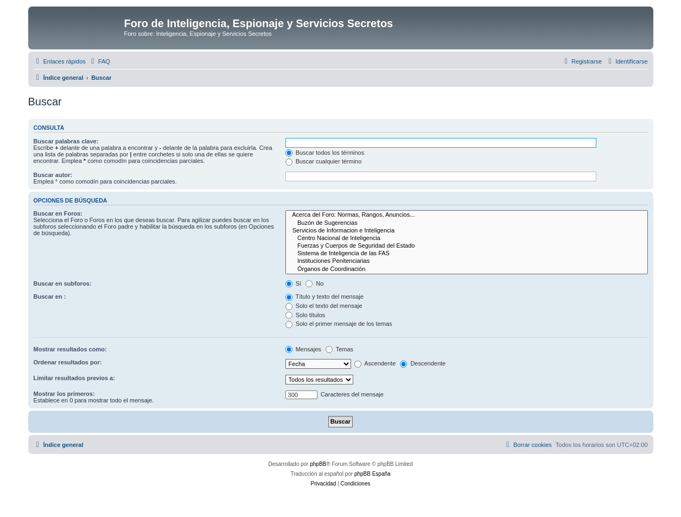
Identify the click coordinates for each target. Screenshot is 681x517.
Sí (293, 283)
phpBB (318, 464)
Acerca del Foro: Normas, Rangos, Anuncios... (467, 215)
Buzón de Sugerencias (467, 223)
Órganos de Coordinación (467, 269)
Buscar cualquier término (323, 161)
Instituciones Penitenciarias (467, 261)
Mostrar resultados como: (70, 349)
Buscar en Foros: (58, 213)
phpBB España (372, 474)
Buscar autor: (53, 175)
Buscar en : (50, 296)
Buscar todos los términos (325, 152)
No (314, 283)
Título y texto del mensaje (324, 296)
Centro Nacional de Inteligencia (467, 238)
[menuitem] (99, 61)
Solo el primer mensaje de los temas (338, 323)
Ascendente (375, 363)
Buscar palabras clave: (66, 141)
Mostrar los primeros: (64, 393)
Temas (339, 349)
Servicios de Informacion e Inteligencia (467, 231)
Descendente (422, 363)
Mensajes (303, 349)
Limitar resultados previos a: (74, 378)
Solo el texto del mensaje (323, 305)
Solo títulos (305, 315)
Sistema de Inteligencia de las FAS (467, 253)
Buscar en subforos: (63, 283)
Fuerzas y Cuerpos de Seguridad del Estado (467, 246)
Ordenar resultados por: (68, 362)
